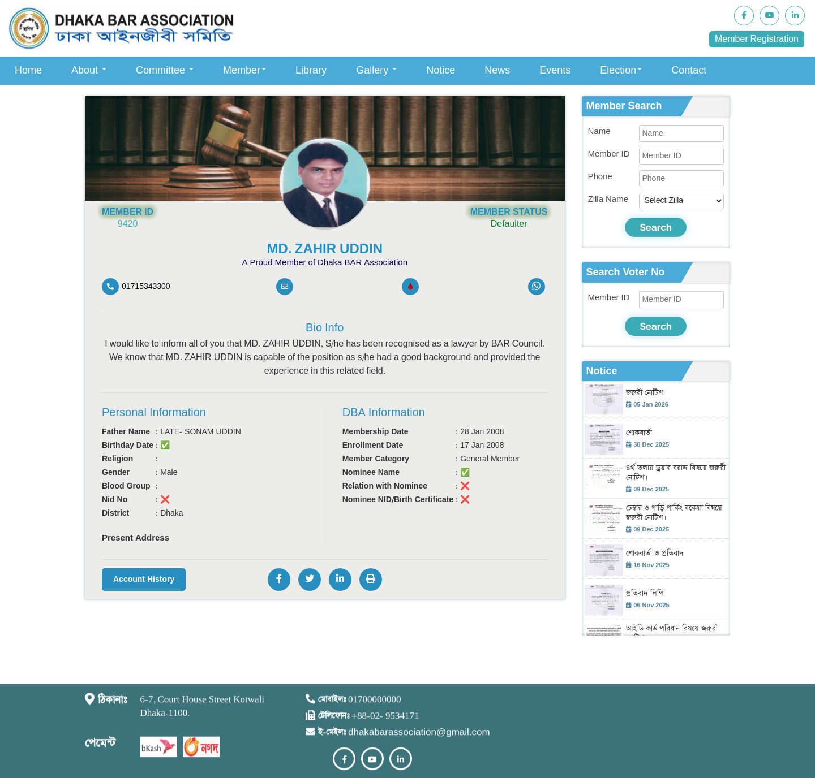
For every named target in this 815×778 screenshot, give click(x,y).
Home (28, 70)
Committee (165, 70)
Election (621, 70)
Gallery (376, 70)
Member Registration (757, 39)
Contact (688, 70)
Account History (143, 579)
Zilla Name (608, 199)
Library (311, 70)
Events (554, 70)
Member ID (609, 154)
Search (656, 227)
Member (244, 70)
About (88, 70)
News (497, 70)
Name (599, 131)
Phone (600, 176)
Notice (440, 70)
